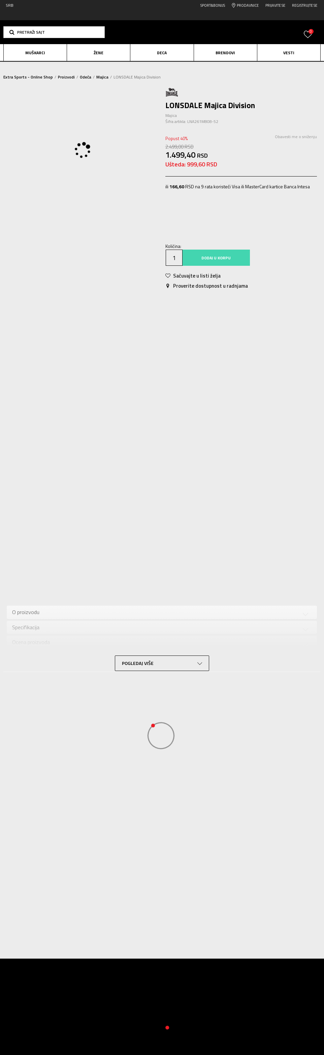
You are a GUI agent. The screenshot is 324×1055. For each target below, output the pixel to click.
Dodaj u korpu (215, 266)
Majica (102, 77)
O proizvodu (25, 619)
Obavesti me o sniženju (294, 145)
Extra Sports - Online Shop (28, 77)
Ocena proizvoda (31, 649)
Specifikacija (25, 634)
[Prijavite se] (308, 38)
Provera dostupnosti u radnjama (48, 664)
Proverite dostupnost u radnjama (206, 294)
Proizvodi (66, 77)
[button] (54, 32)
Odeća (85, 77)
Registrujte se (304, 5)
